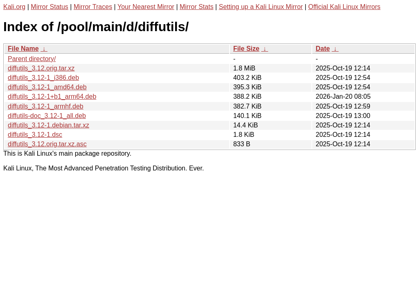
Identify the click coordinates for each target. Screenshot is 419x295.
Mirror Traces (93, 6)
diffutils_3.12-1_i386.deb (43, 77)
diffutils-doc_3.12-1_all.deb (47, 115)
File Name (23, 48)
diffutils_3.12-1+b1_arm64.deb (52, 96)
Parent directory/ (32, 58)
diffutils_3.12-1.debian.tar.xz (48, 125)
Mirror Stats (197, 6)
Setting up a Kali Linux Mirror (261, 6)
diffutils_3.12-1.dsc (35, 134)
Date (322, 48)
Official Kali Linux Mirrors (344, 6)
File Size (246, 48)
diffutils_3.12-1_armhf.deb (45, 106)
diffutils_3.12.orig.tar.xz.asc (47, 144)
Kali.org (14, 6)
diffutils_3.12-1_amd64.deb (47, 87)
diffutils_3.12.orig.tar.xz (41, 68)
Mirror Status (49, 6)
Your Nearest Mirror (145, 6)
